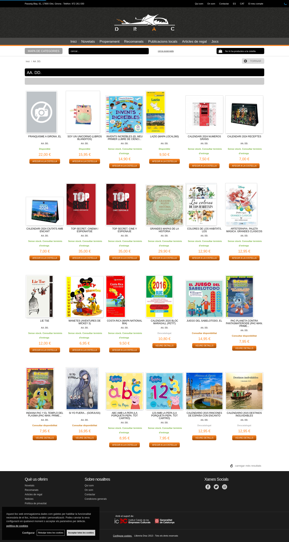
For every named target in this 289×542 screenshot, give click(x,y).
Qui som (199, 3)
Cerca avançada (166, 51)
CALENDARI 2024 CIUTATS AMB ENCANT (44, 230)
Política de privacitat (35, 503)
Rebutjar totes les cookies (50, 533)
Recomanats (133, 41)
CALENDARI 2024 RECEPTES (244, 136)
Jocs (215, 41)
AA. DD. (45, 143)
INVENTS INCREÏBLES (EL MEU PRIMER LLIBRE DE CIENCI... (125, 138)
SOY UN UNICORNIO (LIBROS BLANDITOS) (84, 138)
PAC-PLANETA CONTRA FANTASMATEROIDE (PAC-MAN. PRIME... (244, 323)
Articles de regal (194, 41)
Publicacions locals (162, 41)
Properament (110, 41)
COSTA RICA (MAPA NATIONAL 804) (124, 322)
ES (234, 3)
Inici (73, 41)
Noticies (29, 499)
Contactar (224, 3)
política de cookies (17, 526)
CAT (242, 3)
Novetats (88, 41)
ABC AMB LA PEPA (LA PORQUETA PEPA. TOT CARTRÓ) (124, 416)
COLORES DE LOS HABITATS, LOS (204, 230)
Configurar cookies (122, 535)
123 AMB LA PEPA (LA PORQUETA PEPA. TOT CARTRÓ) (164, 416)
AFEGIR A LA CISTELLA (44, 161)
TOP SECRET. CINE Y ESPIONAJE (124, 230)
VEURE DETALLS (164, 345)
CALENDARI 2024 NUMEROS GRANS (204, 138)
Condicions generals (96, 499)
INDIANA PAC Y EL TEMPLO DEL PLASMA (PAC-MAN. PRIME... (44, 414)
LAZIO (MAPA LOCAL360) (164, 136)
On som (211, 3)
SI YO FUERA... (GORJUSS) (84, 413)
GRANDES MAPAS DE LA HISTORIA (164, 230)
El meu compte (255, 3)
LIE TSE (44, 320)
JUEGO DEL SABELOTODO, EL (204, 320)
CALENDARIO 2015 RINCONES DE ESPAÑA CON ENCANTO (204, 414)
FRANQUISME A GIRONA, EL (44, 136)
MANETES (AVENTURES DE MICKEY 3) (85, 322)
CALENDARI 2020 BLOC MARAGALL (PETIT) (164, 322)
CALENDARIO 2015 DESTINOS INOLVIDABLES (244, 414)
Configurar (28, 532)
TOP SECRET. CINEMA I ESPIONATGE (84, 230)
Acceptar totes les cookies (81, 533)
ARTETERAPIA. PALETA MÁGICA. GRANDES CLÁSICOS (244, 230)
